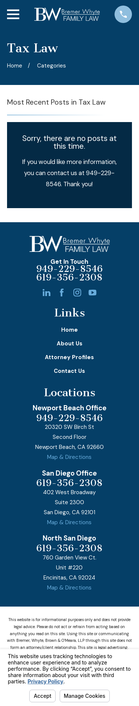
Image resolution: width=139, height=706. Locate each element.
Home (69, 330)
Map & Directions (69, 457)
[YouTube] (92, 292)
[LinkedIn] (46, 292)
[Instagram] (77, 292)
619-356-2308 (69, 277)
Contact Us (69, 371)
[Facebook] (62, 292)
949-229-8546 (69, 269)
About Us (69, 343)
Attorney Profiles (69, 357)
